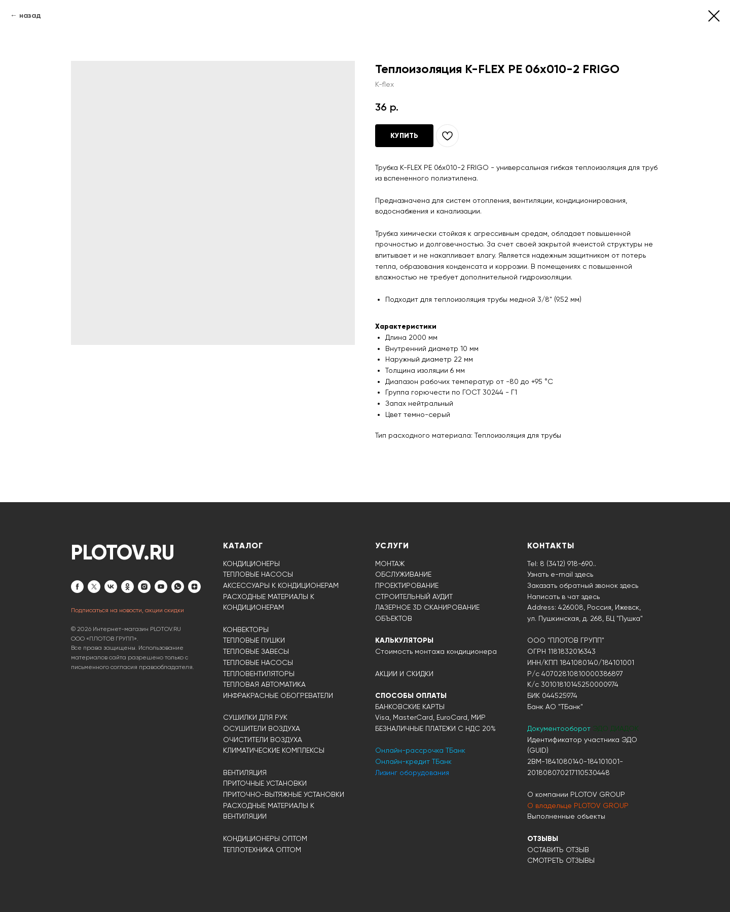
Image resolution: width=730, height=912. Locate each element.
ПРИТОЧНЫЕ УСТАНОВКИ (265, 783)
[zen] (194, 586)
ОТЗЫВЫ (542, 838)
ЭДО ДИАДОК (616, 728)
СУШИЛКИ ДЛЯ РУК (255, 717)
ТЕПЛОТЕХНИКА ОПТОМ (262, 850)
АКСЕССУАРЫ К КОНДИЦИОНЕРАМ (281, 585)
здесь (590, 596)
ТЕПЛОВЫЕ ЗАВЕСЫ (256, 651)
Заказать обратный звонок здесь (582, 585)
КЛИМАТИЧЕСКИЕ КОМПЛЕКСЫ (273, 750)
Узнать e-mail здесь (560, 574)
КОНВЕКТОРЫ (246, 629)
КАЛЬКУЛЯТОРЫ (404, 640)
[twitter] (94, 586)
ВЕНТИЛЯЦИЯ (245, 772)
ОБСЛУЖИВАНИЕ (403, 574)
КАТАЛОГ (243, 545)
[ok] (127, 586)
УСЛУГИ (392, 545)
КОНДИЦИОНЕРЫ (251, 563)
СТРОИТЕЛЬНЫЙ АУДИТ (414, 596)
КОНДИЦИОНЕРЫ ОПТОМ (265, 838)
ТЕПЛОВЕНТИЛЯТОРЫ (259, 674)
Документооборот (560, 728)
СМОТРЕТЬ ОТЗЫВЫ (561, 860)
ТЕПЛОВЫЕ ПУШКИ (254, 640)
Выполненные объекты (566, 816)
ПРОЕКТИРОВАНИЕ (407, 585)
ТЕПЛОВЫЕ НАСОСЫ (258, 574)
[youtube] (161, 586)
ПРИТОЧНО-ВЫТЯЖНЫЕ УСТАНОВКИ (283, 794)
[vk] (110, 586)
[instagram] (144, 586)
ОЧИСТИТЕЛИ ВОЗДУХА (262, 739)
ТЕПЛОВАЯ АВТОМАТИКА (264, 684)
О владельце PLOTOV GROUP (578, 805)
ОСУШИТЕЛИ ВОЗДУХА (261, 728)
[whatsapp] (177, 586)
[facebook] (77, 586)
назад (30, 15)
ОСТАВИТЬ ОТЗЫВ (558, 850)
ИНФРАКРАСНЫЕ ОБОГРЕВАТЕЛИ (278, 695)
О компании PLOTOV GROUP (576, 794)
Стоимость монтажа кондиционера (436, 651)
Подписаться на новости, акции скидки (127, 610)
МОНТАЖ (390, 563)
